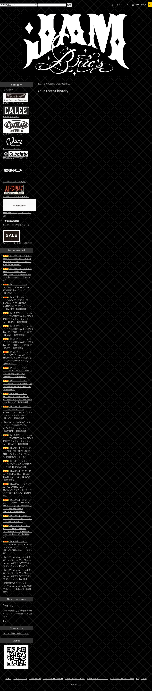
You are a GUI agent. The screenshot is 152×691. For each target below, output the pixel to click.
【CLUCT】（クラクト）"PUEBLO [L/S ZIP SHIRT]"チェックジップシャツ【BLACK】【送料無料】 (17, 385)
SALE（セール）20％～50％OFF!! (17, 243)
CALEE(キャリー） (11, 116)
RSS (137, 678)
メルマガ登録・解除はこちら (16, 633)
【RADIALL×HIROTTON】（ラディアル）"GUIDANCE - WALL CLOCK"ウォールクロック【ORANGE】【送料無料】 (17, 427)
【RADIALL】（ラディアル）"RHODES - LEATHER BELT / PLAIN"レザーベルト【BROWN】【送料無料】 (18, 475)
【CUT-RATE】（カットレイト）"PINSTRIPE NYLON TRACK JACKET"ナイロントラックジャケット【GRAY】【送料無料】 (18, 317)
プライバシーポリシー (53, 678)
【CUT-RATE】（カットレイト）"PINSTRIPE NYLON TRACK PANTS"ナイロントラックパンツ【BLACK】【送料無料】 (18, 330)
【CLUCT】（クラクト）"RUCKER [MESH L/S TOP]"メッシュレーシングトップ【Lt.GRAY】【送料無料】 (17, 372)
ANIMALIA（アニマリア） (14, 181)
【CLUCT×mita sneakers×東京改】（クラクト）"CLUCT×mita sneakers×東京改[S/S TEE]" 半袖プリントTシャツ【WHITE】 (17, 574)
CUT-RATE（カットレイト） (15, 134)
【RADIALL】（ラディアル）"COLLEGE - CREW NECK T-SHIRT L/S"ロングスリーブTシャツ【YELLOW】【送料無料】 (17, 452)
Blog (5, 621)
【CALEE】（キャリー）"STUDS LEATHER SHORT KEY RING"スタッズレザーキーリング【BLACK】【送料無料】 (17, 398)
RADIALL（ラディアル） (14, 103)
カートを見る (143, 4)
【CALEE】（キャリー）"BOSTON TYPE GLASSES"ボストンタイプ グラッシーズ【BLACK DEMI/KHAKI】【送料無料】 (17, 547)
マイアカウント (121, 4)
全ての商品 (8, 90)
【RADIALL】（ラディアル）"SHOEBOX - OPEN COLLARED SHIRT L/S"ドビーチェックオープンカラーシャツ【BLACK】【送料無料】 (18, 412)
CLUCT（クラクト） (12, 148)
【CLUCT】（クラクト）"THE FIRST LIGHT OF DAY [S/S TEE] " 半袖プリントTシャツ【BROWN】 (17, 289)
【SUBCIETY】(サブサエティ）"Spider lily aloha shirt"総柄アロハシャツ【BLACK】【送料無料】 (17, 587)
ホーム (8, 678)
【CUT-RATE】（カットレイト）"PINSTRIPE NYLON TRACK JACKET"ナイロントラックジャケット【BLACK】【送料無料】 (18, 439)
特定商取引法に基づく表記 (122, 678)
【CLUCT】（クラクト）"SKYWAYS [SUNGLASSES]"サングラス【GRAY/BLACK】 (18, 464)
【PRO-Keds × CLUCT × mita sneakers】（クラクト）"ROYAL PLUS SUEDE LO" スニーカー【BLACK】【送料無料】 (17, 531)
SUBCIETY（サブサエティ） (15, 158)
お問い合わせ (35, 678)
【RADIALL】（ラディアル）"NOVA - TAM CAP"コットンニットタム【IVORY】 (17, 518)
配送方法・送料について (97, 678)
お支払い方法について (75, 678)
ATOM (144, 678)
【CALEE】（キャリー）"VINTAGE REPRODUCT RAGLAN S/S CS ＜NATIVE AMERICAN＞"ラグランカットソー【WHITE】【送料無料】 (17, 303)
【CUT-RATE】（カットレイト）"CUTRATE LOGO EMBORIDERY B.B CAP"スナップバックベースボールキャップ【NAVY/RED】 (17, 357)
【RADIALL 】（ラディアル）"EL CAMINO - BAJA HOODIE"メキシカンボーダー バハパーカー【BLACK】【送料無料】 (17, 490)
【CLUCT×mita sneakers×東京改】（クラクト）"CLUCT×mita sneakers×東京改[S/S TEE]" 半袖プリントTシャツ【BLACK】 (17, 561)
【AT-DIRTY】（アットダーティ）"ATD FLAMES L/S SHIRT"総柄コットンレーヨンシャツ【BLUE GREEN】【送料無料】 (17, 274)
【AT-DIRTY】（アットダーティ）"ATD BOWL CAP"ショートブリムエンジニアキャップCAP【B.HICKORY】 (17, 260)
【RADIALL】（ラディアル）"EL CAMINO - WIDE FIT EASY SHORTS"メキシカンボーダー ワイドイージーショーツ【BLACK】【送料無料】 (18, 505)
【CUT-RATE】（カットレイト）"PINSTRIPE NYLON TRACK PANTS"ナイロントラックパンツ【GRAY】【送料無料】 (18, 343)
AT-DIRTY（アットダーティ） (16, 196)
